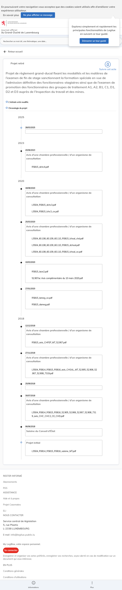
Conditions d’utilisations (14, 577)
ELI (4, 510)
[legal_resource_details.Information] (33, 585)
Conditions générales (13, 571)
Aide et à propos (11, 498)
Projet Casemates (12, 504)
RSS (5, 488)
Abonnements (10, 482)
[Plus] (92, 585)
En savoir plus (11, 15)
